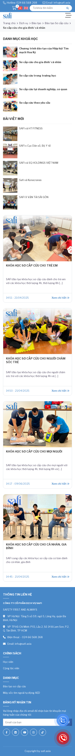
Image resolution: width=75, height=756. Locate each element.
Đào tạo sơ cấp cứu (14, 686)
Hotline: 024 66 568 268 (22, 2)
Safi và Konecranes (30, 180)
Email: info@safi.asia (58, 2)
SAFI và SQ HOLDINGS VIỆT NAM (38, 162)
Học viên (8, 661)
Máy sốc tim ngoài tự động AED (21, 692)
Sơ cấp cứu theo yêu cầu (34, 102)
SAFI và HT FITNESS (31, 128)
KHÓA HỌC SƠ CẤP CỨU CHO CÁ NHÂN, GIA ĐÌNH (36, 546)
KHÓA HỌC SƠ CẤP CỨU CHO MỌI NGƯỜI (34, 451)
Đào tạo (36, 23)
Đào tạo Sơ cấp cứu (56, 23)
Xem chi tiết (60, 297)
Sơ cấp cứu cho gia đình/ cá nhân (40, 62)
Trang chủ (9, 23)
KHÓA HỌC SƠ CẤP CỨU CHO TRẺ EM (32, 265)
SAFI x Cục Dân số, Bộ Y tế (35, 145)
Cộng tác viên (11, 668)
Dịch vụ (23, 23)
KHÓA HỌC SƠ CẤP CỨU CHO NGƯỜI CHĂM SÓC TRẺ (35, 360)
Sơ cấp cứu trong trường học (37, 75)
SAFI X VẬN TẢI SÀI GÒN (33, 197)
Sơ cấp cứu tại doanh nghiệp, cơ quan (43, 89)
